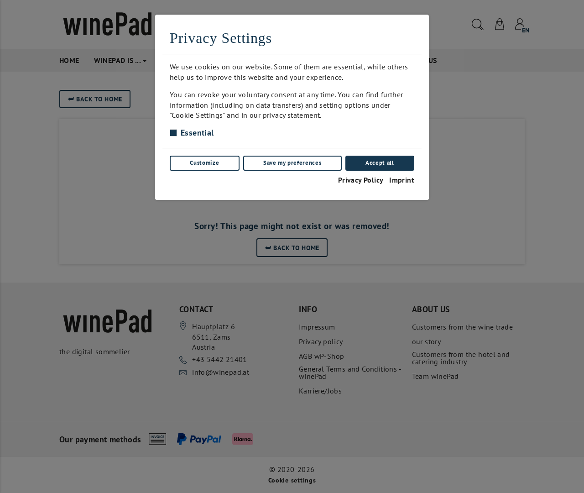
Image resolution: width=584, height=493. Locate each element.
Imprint (401, 179)
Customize (204, 163)
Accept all (379, 163)
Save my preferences (292, 163)
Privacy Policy (361, 179)
